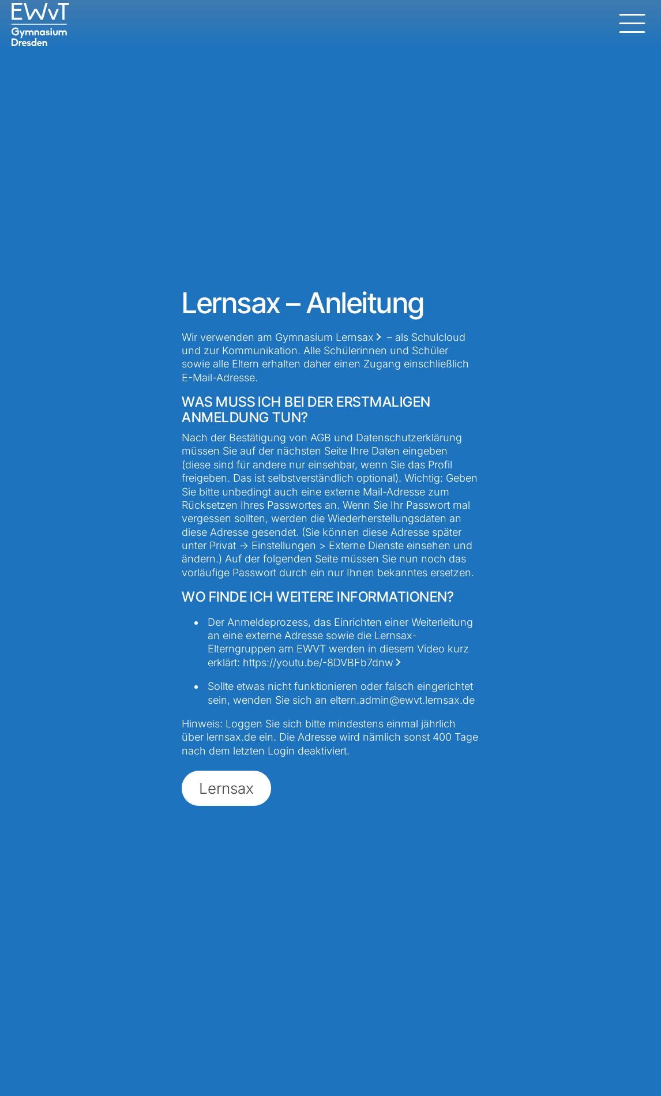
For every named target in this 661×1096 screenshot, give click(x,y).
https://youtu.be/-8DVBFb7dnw (318, 662)
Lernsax (355, 337)
